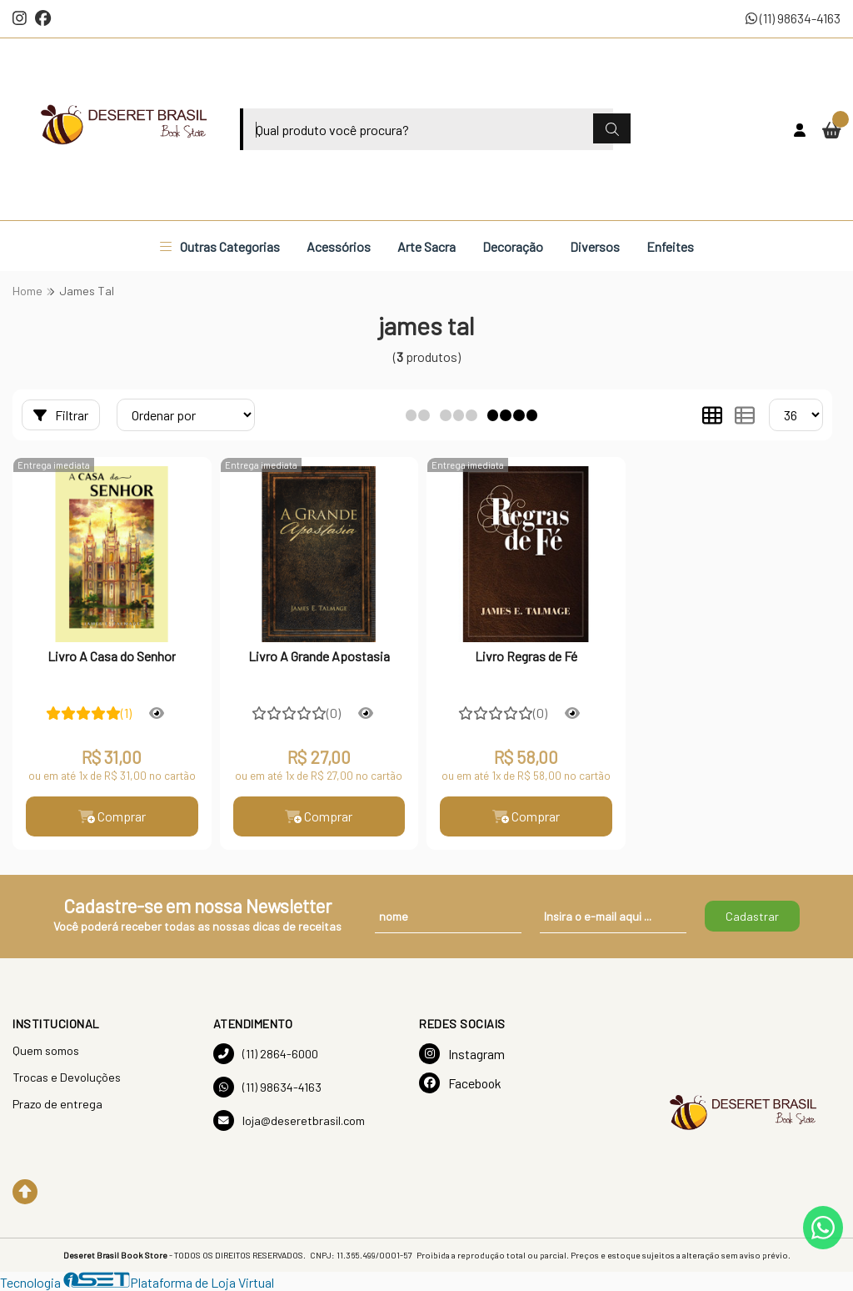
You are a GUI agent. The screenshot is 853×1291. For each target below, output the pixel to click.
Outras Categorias (220, 246)
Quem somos (45, 1050)
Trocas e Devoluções (66, 1077)
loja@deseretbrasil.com (289, 1120)
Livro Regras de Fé (526, 656)
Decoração (512, 246)
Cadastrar (752, 916)
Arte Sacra (426, 246)
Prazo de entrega (57, 1104)
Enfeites (670, 246)
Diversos (595, 246)
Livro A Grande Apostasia (319, 656)
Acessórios (339, 246)
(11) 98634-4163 (793, 18)
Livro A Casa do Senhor (111, 656)
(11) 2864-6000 (265, 1053)
